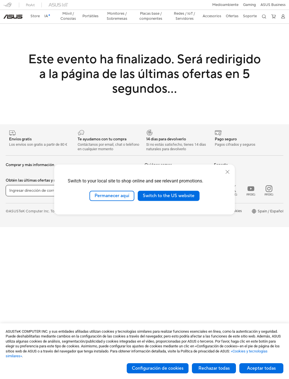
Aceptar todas (261, 368)
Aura (218, 273)
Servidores (83, 248)
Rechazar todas (214, 368)
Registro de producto (162, 244)
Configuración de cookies (157, 368)
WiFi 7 (79, 223)
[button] (7, 6)
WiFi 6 (79, 231)
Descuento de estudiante (234, 248)
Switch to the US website (168, 196)
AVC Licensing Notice (232, 256)
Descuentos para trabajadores (239, 231)
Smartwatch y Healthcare (27, 180)
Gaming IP (82, 316)
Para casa (14, 215)
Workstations (17, 300)
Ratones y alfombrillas (92, 274)
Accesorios (15, 197)
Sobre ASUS (154, 163)
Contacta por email (160, 253)
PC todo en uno (19, 266)
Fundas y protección (91, 291)
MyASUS (152, 287)
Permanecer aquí (112, 196)
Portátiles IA (224, 163)
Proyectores (16, 308)
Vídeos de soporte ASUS (165, 278)
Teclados (81, 265)
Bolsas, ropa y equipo (92, 282)
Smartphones (17, 172)
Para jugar (14, 240)
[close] (227, 172)
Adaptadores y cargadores (96, 299)
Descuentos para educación (237, 240)
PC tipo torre (17, 274)
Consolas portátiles (22, 189)
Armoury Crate (226, 265)
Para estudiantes (19, 232)
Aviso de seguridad (160, 270)
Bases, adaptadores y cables (97, 308)
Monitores (14, 257)
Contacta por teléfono (163, 261)
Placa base (83, 163)
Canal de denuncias (230, 223)
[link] (145, 7)
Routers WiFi (85, 240)
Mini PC (12, 291)
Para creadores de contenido (30, 223)
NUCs (11, 283)
